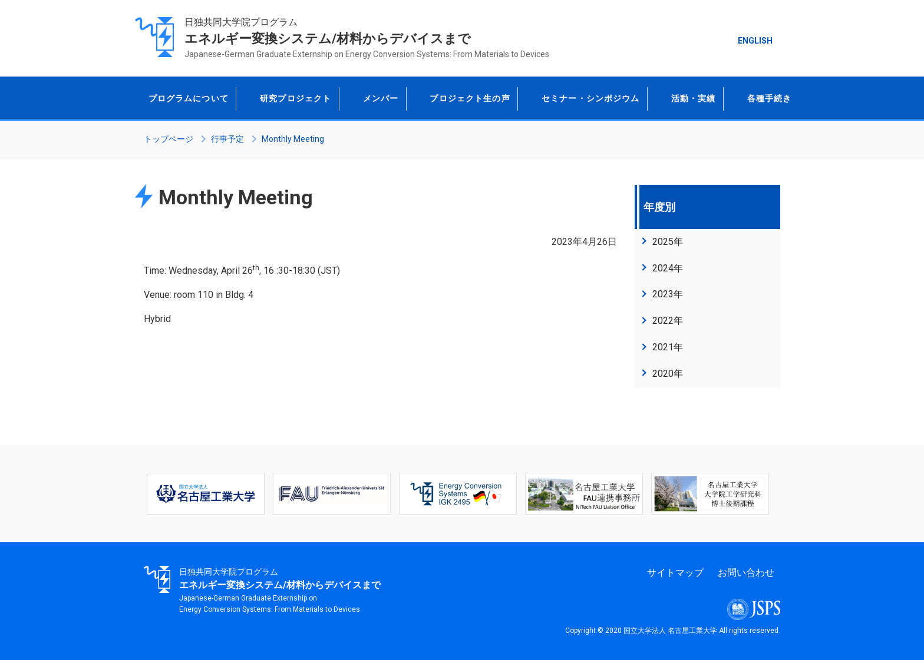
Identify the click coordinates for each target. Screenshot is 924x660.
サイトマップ (675, 572)
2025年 (667, 241)
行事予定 (227, 139)
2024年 (667, 268)
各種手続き (757, 97)
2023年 (667, 294)
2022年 (667, 320)
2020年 (667, 373)
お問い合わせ (746, 572)
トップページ (168, 139)
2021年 (667, 347)
